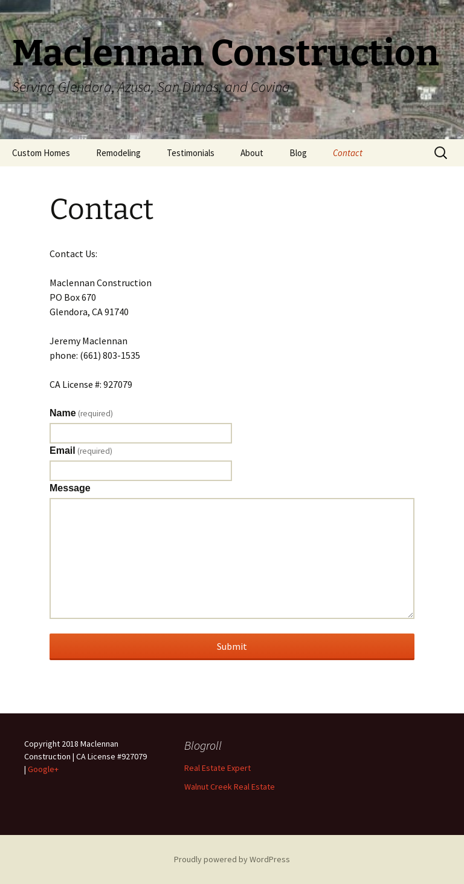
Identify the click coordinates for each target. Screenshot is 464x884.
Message (70, 488)
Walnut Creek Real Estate (229, 786)
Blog (298, 153)
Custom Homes (41, 153)
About (251, 153)
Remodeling (118, 153)
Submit (232, 646)
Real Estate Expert (217, 767)
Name (81, 413)
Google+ (43, 769)
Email (81, 450)
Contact (347, 153)
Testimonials (190, 153)
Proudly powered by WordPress (232, 859)
